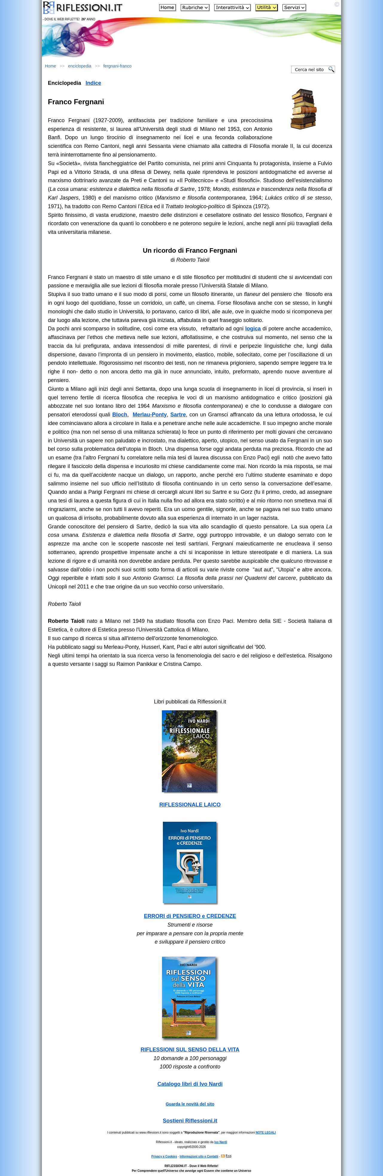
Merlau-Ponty (150, 415)
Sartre (178, 415)
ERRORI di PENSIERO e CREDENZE (190, 916)
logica (253, 329)
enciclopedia (80, 66)
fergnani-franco (117, 66)
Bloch (119, 415)
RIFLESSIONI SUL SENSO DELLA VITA (190, 1050)
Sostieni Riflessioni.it (190, 1121)
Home (50, 66)
